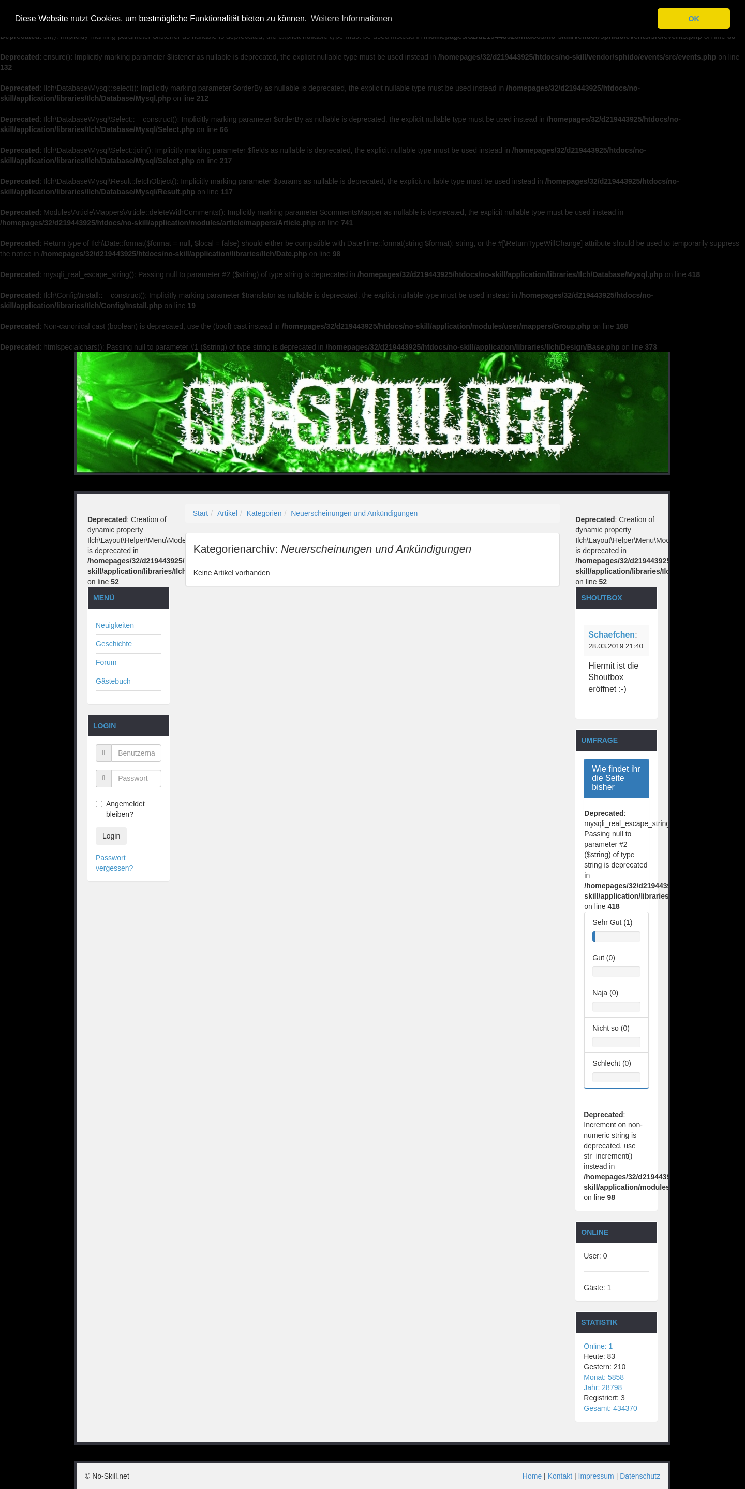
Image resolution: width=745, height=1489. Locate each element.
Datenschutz (640, 1476)
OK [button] (693, 19)
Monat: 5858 (604, 1377)
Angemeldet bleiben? (120, 809)
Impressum (596, 1476)
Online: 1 (598, 1346)
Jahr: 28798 (603, 1387)
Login (111, 836)
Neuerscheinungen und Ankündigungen (354, 513)
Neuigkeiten (115, 625)
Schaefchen (611, 634)
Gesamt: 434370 (610, 1408)
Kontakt (560, 1476)
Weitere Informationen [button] (351, 18)
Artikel (227, 513)
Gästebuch (113, 681)
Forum (106, 662)
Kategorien (264, 513)
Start (200, 513)
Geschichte (114, 644)
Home (532, 1476)
